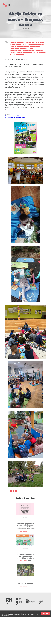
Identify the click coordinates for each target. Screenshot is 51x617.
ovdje (25, 614)
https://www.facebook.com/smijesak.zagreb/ (15, 117)
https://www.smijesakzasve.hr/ (12, 115)
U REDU (45, 613)
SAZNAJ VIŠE (23, 535)
